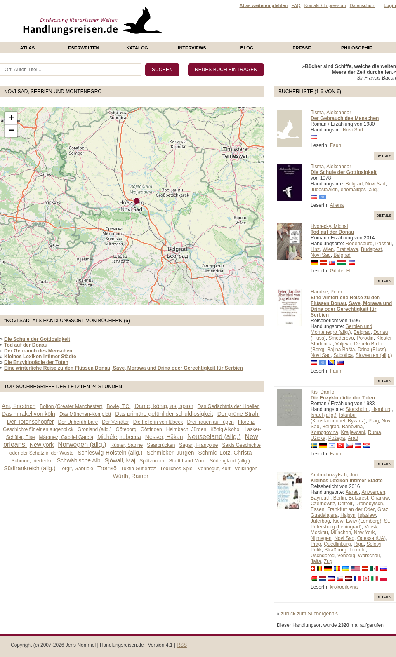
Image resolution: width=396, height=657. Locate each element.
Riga (359, 544)
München (341, 532)
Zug (328, 561)
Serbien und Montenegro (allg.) (341, 329)
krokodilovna (344, 587)
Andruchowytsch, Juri (334, 475)
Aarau (352, 492)
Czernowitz (323, 504)
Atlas (27, 47)
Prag (373, 421)
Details (383, 156)
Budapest (371, 249)
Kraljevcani (353, 432)
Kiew (337, 521)
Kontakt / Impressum (325, 5)
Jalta (316, 561)
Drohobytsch (369, 504)
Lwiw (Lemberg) (363, 521)
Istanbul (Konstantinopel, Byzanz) (338, 418)
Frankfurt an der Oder (351, 509)
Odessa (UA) (371, 538)
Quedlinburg (337, 544)
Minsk (370, 527)
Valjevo (343, 344)
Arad (353, 438)
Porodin (364, 338)
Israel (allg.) (324, 415)
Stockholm (357, 409)
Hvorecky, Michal (329, 226)
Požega (336, 438)
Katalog (137, 47)
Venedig (346, 555)
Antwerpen (373, 492)
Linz (315, 249)
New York (364, 532)
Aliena (337, 205)
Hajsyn (348, 515)
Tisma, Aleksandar (331, 112)
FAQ (295, 5)
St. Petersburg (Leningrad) (350, 524)
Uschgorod (323, 555)
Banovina (352, 426)
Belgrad (354, 184)
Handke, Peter (326, 292)
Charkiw (380, 498)
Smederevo (341, 338)
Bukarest (358, 498)
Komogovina (324, 432)
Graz (382, 509)
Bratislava (347, 249)
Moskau (319, 532)
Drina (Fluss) (372, 349)
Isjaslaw (367, 515)
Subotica (343, 355)
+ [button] (11, 118)
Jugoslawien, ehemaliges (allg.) (345, 189)
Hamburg (381, 409)
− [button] (11, 131)
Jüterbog (320, 521)
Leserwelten (82, 47)
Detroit (345, 504)
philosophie (356, 47)
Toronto (357, 550)
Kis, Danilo (322, 392)
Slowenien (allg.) (374, 355)
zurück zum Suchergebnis (309, 614)
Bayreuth (320, 498)
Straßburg (335, 550)
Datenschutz (362, 5)
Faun (335, 145)
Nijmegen (321, 538)
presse (301, 47)
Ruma (374, 432)
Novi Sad (353, 130)
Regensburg (359, 243)
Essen (317, 509)
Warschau (369, 555)
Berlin (339, 498)
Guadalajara (324, 515)
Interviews (192, 47)
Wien (328, 249)
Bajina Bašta (341, 349)
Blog (247, 47)
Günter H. (340, 271)
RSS (182, 645)
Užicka (318, 438)
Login (390, 5)
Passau (383, 243)
